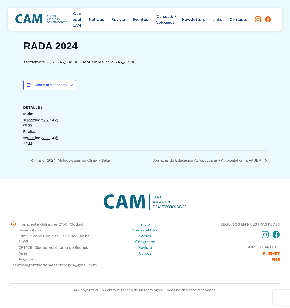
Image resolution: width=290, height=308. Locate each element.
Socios (145, 235)
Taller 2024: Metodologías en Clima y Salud (73, 160)
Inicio (145, 224)
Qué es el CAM (145, 230)
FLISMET (271, 253)
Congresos (145, 241)
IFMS (275, 259)
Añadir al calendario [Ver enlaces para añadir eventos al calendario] (50, 85)
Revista (145, 247)
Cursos (145, 253)
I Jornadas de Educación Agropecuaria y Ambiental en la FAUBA (206, 160)
